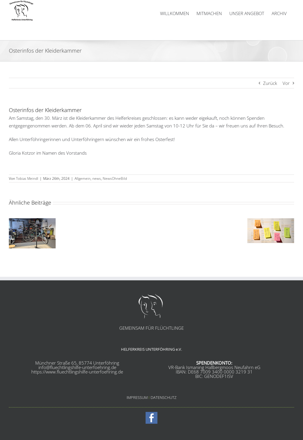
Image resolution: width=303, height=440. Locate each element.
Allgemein (83, 178)
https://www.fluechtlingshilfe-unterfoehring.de (77, 372)
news (96, 178)
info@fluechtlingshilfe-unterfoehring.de (77, 367)
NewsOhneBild (115, 178)
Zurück (270, 83)
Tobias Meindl (27, 178)
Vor (286, 83)
